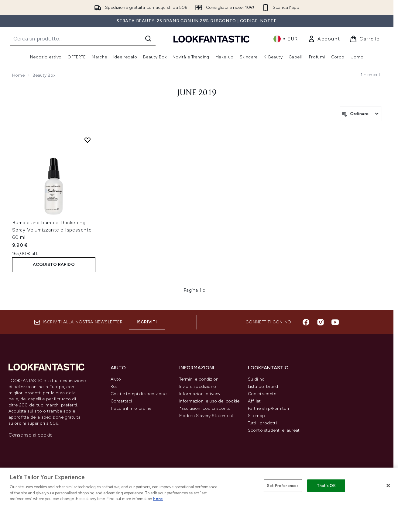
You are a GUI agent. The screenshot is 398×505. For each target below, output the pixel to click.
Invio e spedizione (197, 386)
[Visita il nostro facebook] (306, 322)
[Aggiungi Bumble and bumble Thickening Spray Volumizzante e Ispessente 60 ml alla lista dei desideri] (87, 140)
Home (18, 75)
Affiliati (255, 401)
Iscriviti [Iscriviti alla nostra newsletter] (147, 322)
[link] (324, 39)
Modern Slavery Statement (206, 415)
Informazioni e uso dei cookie (209, 401)
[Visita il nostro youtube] (335, 322)
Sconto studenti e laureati (274, 430)
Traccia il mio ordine (131, 408)
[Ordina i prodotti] (360, 113)
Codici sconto (262, 393)
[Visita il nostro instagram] (320, 322)
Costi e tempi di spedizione (138, 393)
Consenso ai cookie (31, 435)
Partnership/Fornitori (268, 408)
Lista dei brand (263, 386)
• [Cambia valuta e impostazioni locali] (285, 39)
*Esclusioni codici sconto (205, 408)
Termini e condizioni (199, 379)
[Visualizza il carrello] (365, 39)
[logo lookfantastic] (211, 39)
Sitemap (256, 415)
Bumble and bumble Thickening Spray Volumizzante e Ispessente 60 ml (52, 230)
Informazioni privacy (200, 393)
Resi (115, 386)
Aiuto (116, 379)
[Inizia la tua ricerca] (83, 38)
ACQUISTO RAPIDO (54, 264)
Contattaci (121, 401)
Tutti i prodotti (262, 423)
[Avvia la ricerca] (148, 38)
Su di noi (257, 379)
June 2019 (197, 93)
